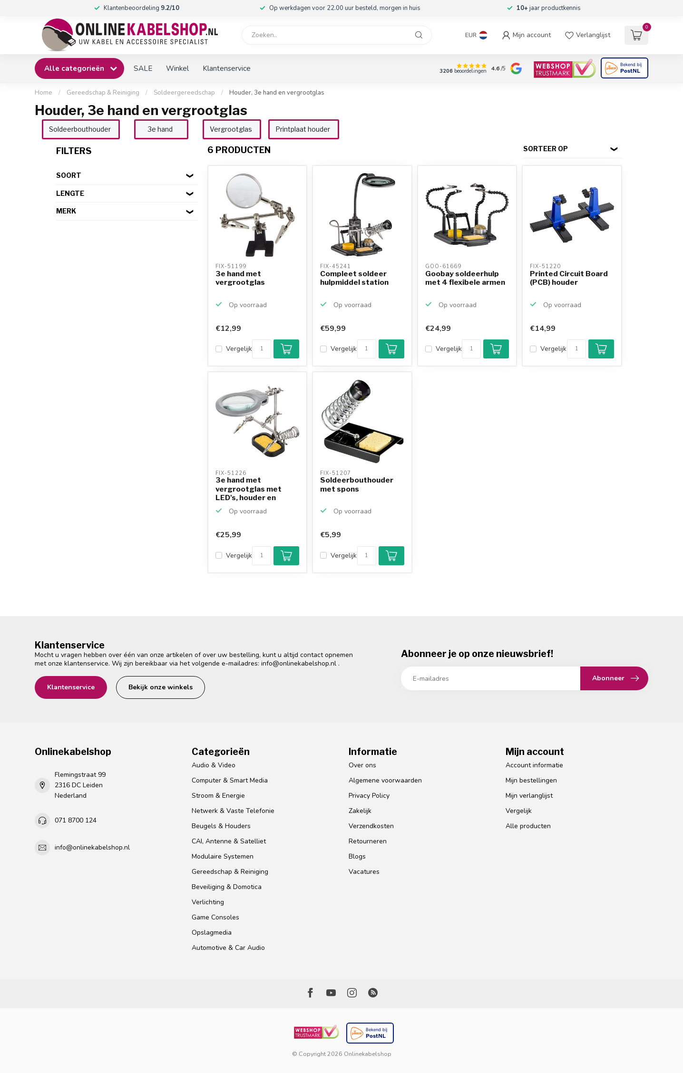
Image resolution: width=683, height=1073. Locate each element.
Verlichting (208, 902)
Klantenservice (227, 68)
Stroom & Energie (218, 795)
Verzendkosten (371, 826)
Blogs (357, 856)
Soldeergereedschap (184, 92)
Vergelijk (239, 348)
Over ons (362, 765)
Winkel (177, 68)
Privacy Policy (369, 795)
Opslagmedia (212, 932)
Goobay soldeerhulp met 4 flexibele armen (465, 278)
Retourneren (368, 841)
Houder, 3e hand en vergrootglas (276, 92)
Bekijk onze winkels (160, 687)
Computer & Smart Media (230, 780)
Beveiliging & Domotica (227, 886)
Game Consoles (215, 917)
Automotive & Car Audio (228, 947)
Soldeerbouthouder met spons (356, 484)
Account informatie (534, 765)
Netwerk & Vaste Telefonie (233, 810)
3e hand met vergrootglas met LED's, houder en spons (248, 489)
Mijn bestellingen (531, 780)
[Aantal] (261, 348)
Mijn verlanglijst (529, 795)
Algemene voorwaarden (385, 780)
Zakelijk (360, 810)
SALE (143, 68)
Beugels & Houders (221, 826)
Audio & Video (213, 765)
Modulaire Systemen (223, 856)
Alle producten (528, 826)
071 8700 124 (76, 820)
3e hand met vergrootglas (240, 278)
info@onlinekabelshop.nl (298, 663)
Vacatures (364, 871)
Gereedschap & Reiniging (103, 92)
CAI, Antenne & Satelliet (229, 841)
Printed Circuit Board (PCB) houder (569, 278)
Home (43, 92)
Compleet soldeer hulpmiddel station (354, 278)
